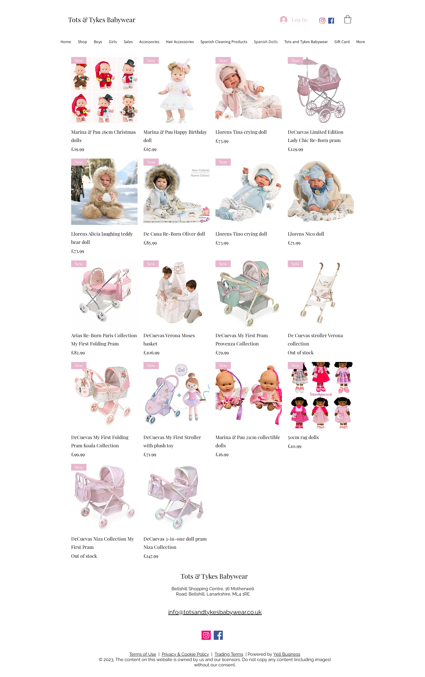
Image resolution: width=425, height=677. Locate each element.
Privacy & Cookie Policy (185, 654)
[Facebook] (331, 21)
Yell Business (286, 654)
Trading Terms (229, 654)
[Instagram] (322, 21)
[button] (347, 19)
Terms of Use (142, 654)
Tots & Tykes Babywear (101, 19)
